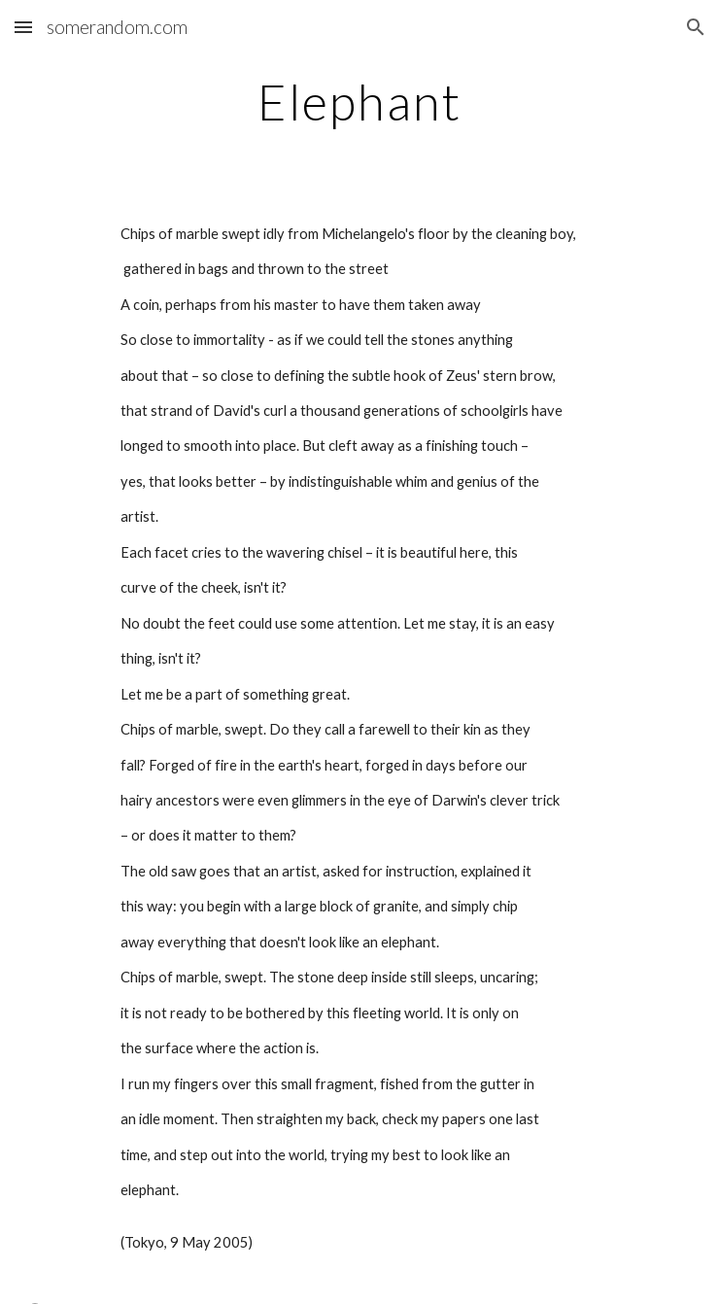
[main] (359, 102)
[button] (23, 26)
